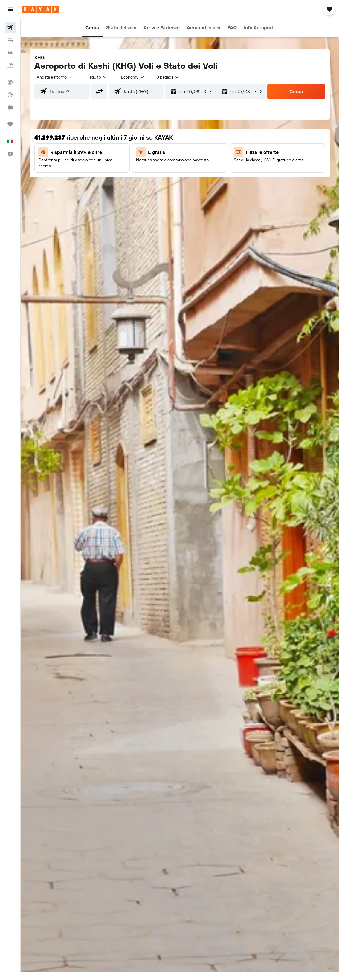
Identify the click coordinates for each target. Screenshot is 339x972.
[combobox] (133, 77)
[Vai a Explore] (10, 82)
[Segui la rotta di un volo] (10, 95)
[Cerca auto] (10, 53)
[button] (10, 9)
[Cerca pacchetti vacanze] (10, 65)
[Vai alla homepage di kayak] (40, 9)
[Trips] (10, 124)
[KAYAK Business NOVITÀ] (10, 107)
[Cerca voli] (10, 27)
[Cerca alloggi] (10, 40)
